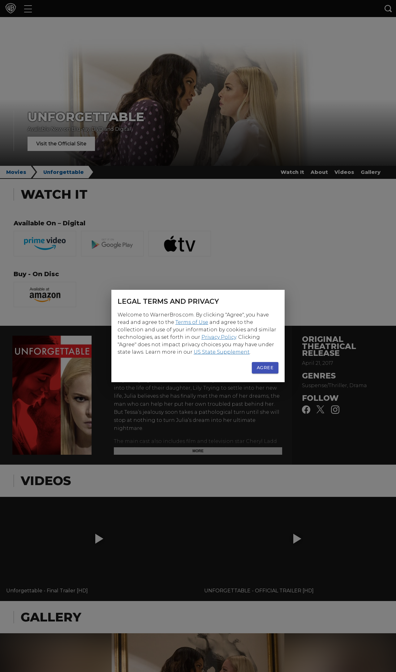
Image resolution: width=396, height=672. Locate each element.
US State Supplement (222, 352)
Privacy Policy (218, 337)
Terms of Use (191, 322)
